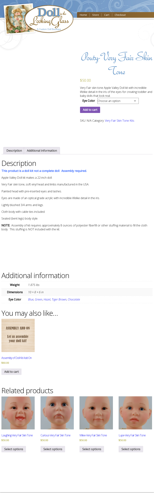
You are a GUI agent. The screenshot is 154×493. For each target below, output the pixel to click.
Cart (106, 15)
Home (83, 15)
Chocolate (74, 299)
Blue (31, 299)
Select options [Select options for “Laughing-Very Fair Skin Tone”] (13, 449)
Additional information (42, 151)
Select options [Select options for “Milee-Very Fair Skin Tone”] (91, 449)
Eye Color (88, 101)
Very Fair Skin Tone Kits (119, 121)
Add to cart (90, 110)
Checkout (119, 15)
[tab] (14, 150)
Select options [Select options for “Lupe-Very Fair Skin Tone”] (130, 449)
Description (14, 151)
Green (38, 299)
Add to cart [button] (11, 372)
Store (95, 15)
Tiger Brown (59, 299)
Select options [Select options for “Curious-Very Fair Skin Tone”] (52, 449)
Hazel (47, 299)
